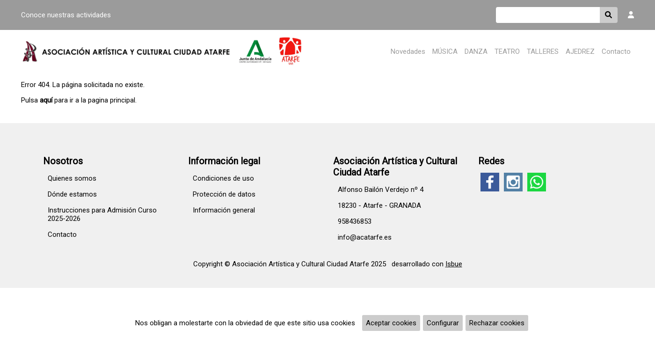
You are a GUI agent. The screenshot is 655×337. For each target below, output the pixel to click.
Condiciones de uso (223, 178)
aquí (46, 100)
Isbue (453, 264)
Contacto (616, 51)
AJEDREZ (580, 51)
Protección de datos (224, 194)
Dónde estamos (72, 194)
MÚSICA (445, 51)
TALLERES (543, 51)
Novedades (408, 51)
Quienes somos (72, 178)
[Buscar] (548, 15)
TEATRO (507, 51)
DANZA (476, 51)
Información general (224, 210)
